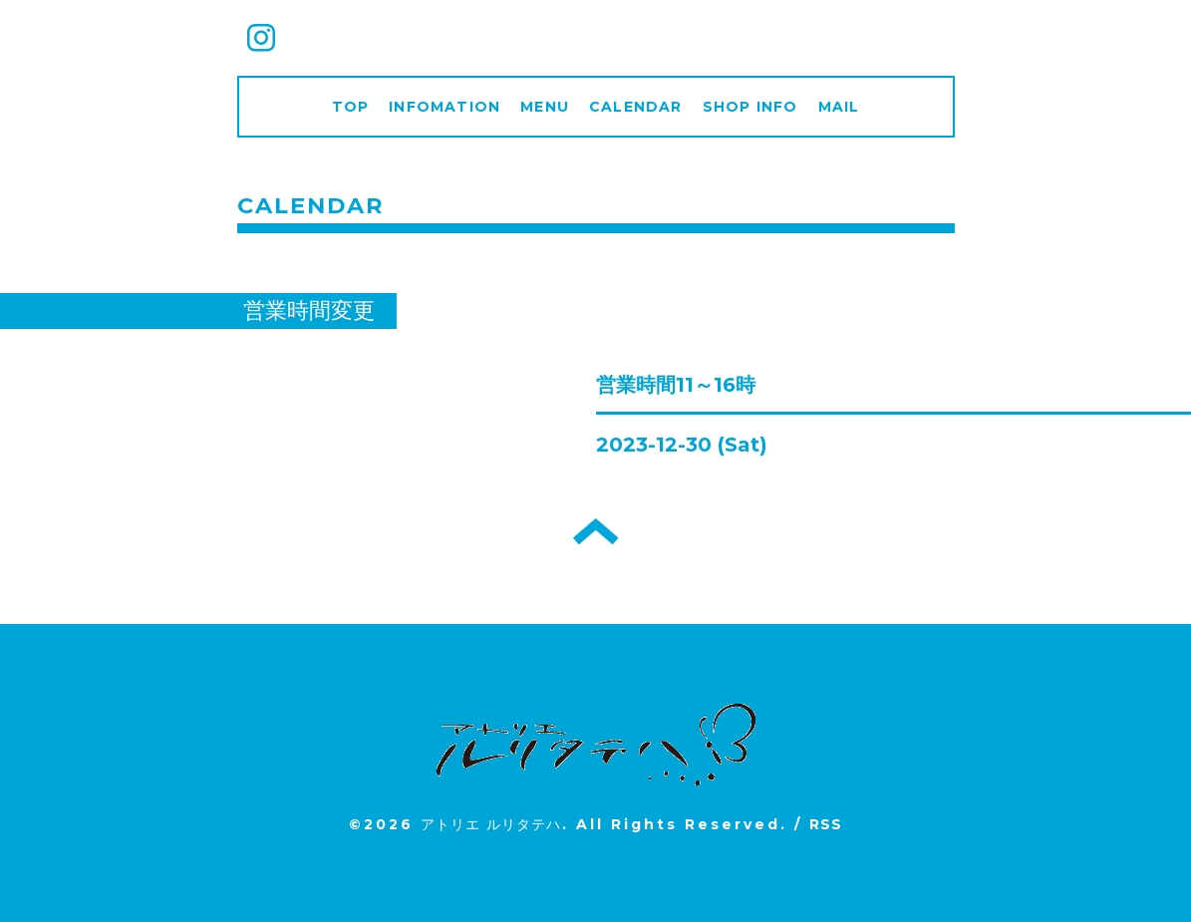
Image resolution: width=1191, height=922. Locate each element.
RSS (826, 824)
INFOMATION (444, 107)
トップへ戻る (595, 531)
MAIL (839, 107)
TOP (351, 107)
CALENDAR (636, 107)
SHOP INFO (750, 107)
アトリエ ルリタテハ (491, 824)
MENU (544, 107)
